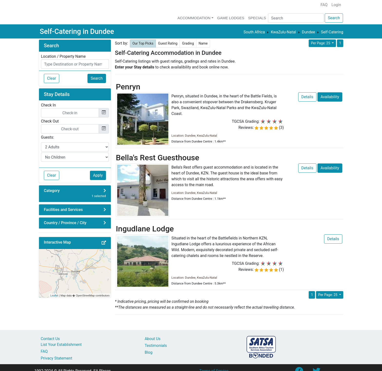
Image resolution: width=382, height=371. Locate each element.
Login (336, 4)
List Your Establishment (61, 344)
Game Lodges (230, 18)
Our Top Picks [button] (142, 43)
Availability (330, 97)
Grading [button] (188, 43)
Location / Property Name (63, 56)
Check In (48, 105)
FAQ (324, 4)
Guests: (47, 137)
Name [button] (203, 43)
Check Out (50, 121)
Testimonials (156, 345)
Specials (257, 18)
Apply (98, 175)
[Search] (296, 18)
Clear (51, 78)
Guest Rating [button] (168, 43)
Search (334, 18)
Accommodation (193, 18)
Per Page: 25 (321, 43)
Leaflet (54, 295)
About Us (153, 338)
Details (307, 97)
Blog (149, 352)
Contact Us (50, 338)
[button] (104, 243)
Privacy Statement (56, 358)
